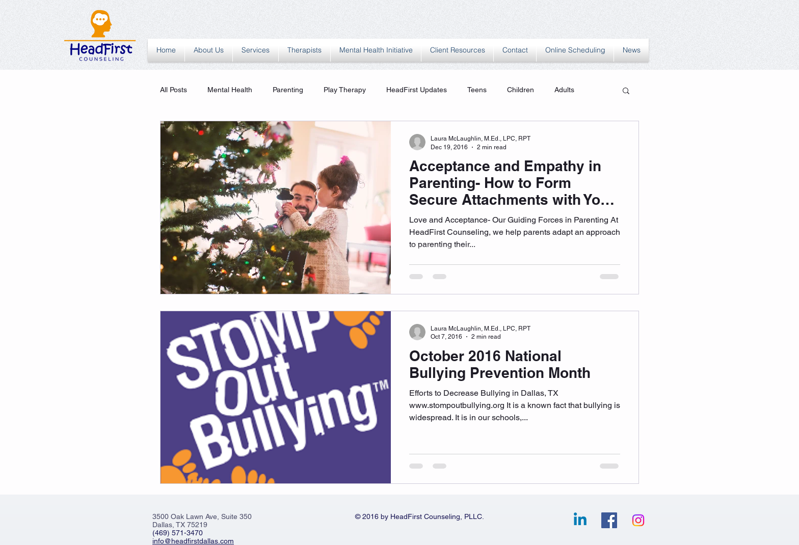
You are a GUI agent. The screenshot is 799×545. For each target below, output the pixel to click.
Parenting (288, 90)
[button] (626, 91)
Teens (477, 90)
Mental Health (229, 90)
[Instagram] (638, 520)
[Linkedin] (580, 520)
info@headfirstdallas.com (193, 541)
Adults (564, 90)
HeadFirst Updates (416, 90)
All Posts (173, 90)
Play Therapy (345, 90)
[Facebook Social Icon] (609, 520)
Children (520, 90)
